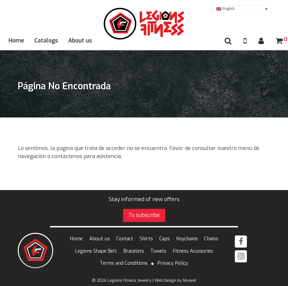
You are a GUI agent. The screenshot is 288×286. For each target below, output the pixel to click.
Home (16, 40)
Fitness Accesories (193, 251)
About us (80, 40)
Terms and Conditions (123, 263)
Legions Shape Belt (96, 251)
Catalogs (46, 40)
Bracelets (133, 251)
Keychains (187, 238)
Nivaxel (189, 280)
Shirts (146, 238)
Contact (124, 238)
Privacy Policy (172, 263)
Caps (164, 238)
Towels (158, 251)
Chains (211, 238)
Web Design (165, 280)
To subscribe (144, 215)
